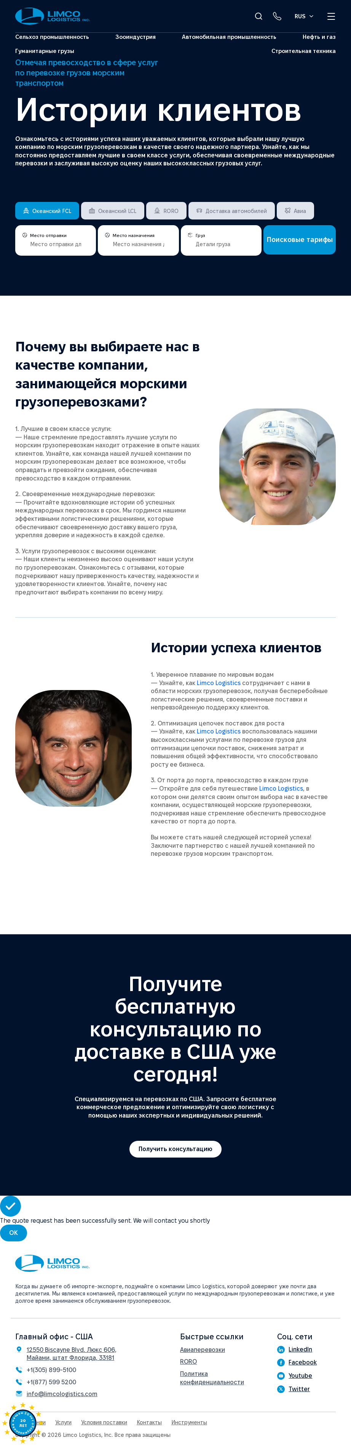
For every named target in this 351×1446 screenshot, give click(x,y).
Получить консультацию (175, 1149)
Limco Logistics (219, 683)
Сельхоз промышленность (52, 37)
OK (13, 1233)
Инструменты (189, 1422)
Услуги (63, 1422)
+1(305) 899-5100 (51, 1370)
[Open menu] (331, 16)
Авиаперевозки (202, 1350)
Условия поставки (104, 1422)
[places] (55, 243)
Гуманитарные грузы (44, 51)
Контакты (149, 1422)
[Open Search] (258, 16)
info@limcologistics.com (62, 1394)
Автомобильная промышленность (229, 37)
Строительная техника (303, 51)
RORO (188, 1361)
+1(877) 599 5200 (51, 1382)
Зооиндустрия (135, 37)
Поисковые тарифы (300, 239)
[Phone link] (277, 16)
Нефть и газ (319, 37)
